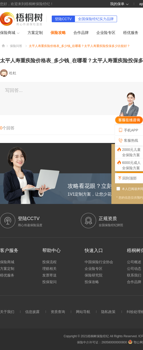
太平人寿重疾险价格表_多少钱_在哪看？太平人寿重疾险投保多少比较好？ (79, 46)
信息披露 (32, 312)
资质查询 (58, 312)
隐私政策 (108, 312)
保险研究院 (93, 275)
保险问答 (16, 46)
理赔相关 (49, 269)
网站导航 (83, 312)
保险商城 (10, 33)
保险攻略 (58, 32)
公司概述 (134, 262)
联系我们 (134, 275)
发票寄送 (49, 275)
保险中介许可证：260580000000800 (102, 342)
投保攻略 (92, 282)
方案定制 (35, 32)
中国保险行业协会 (99, 262)
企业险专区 (105, 32)
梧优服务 (130, 32)
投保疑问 (49, 282)
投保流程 (49, 262)
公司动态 (134, 269)
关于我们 (7, 312)
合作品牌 (81, 32)
